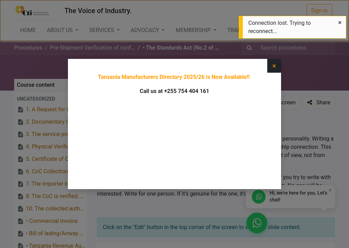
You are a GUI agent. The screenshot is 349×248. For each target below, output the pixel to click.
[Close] (340, 22)
